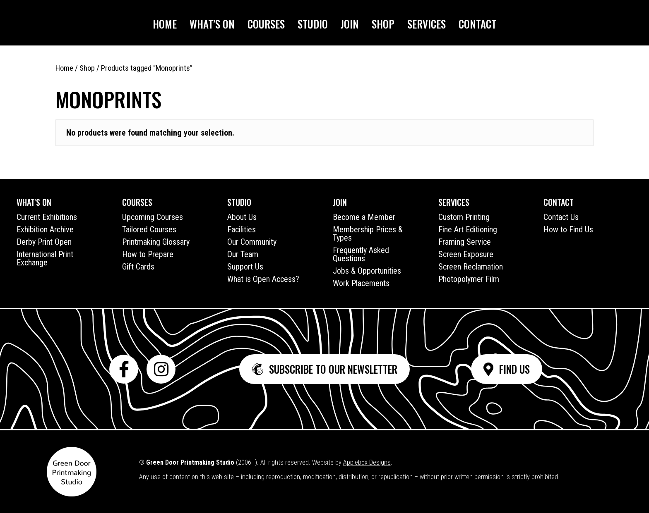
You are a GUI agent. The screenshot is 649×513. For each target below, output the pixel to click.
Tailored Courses (149, 229)
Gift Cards (138, 267)
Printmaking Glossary (156, 242)
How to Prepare (147, 254)
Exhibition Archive (45, 229)
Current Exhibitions (47, 217)
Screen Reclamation (470, 267)
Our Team (242, 254)
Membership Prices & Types (368, 233)
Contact (477, 23)
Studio (313, 23)
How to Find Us (568, 229)
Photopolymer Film (468, 279)
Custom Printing (464, 217)
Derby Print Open (44, 242)
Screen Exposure (465, 254)
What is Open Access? (263, 279)
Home (165, 23)
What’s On (212, 23)
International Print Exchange (45, 258)
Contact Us (561, 217)
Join (350, 23)
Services (426, 23)
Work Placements (361, 283)
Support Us (245, 267)
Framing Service (464, 242)
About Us (242, 217)
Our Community (251, 242)
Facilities (241, 229)
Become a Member (364, 217)
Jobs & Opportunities (367, 271)
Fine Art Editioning (467, 229)
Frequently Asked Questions (361, 254)
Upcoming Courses (152, 217)
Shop (383, 23)
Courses (266, 23)
